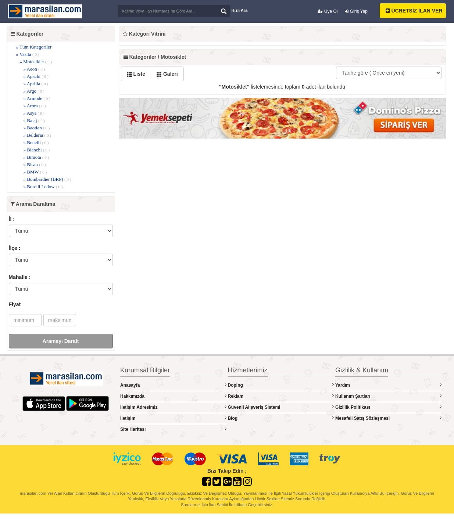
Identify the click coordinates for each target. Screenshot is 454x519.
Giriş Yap (356, 11)
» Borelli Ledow (43, 186)
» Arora (35, 105)
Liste (136, 74)
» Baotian (37, 127)
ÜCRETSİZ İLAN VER (414, 11)
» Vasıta (27, 54)
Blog (281, 418)
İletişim (173, 418)
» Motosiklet (36, 61)
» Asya (34, 113)
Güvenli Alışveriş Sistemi (281, 407)
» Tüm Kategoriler (34, 47)
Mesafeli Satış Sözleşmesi (388, 418)
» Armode (37, 98)
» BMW (35, 172)
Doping (281, 385)
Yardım (388, 385)
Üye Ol (327, 11)
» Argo (34, 91)
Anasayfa (173, 385)
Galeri (167, 74)
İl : (12, 219)
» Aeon (34, 69)
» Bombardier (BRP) (47, 179)
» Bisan (35, 164)
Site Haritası (173, 429)
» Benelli (36, 142)
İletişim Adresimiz (173, 407)
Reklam (281, 396)
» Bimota (36, 157)
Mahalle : (20, 277)
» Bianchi (37, 150)
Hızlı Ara (240, 10)
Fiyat (15, 304)
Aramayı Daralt (61, 341)
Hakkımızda (173, 396)
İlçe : (15, 248)
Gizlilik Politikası (388, 407)
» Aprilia (36, 83)
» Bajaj (34, 120)
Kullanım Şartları (388, 396)
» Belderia (37, 135)
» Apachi (36, 76)
